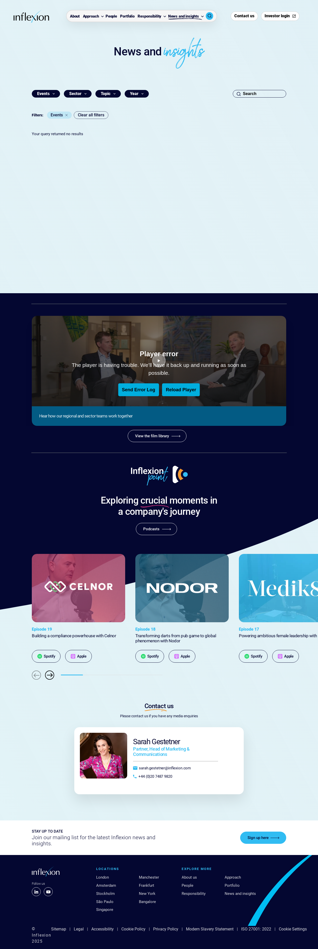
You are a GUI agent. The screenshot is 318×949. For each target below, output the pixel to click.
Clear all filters (91, 115)
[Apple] (78, 656)
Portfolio (127, 16)
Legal (79, 929)
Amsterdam (106, 885)
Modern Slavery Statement (210, 929)
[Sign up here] (263, 838)
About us (189, 877)
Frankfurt (146, 885)
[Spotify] (46, 656)
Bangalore (147, 901)
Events (57, 115)
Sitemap (58, 929)
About (75, 16)
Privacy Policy (165, 929)
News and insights (183, 16)
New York (147, 893)
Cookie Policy (133, 929)
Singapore (104, 909)
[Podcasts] (156, 529)
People (111, 16)
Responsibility (149, 16)
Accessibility (102, 929)
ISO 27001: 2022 (256, 929)
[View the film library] (157, 436)
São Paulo (104, 901)
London (102, 877)
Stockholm (105, 893)
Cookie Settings (293, 929)
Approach (91, 16)
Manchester (149, 877)
